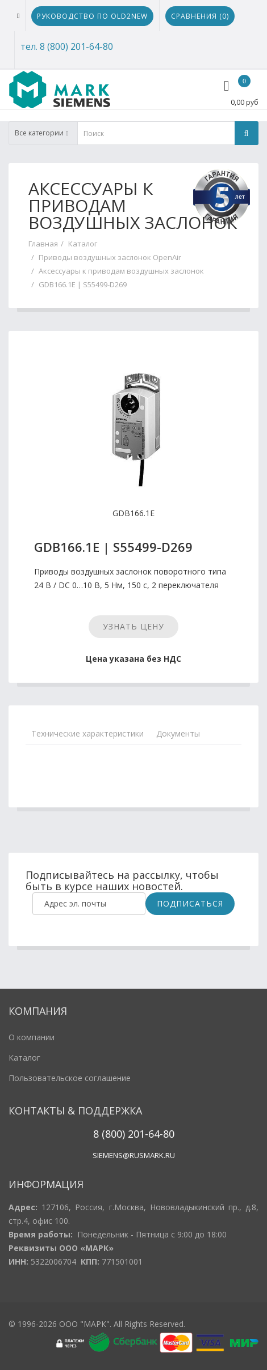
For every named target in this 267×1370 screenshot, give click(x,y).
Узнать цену (133, 626)
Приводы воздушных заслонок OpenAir (110, 257)
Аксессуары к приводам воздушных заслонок (121, 271)
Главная (43, 244)
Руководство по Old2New (92, 16)
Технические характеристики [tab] (87, 733)
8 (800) (109, 1134)
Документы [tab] (178, 733)
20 (132, 1134)
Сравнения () (200, 16)
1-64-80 (156, 1134)
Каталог (82, 244)
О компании (32, 1037)
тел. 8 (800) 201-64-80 (66, 46)
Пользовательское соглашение (70, 1078)
